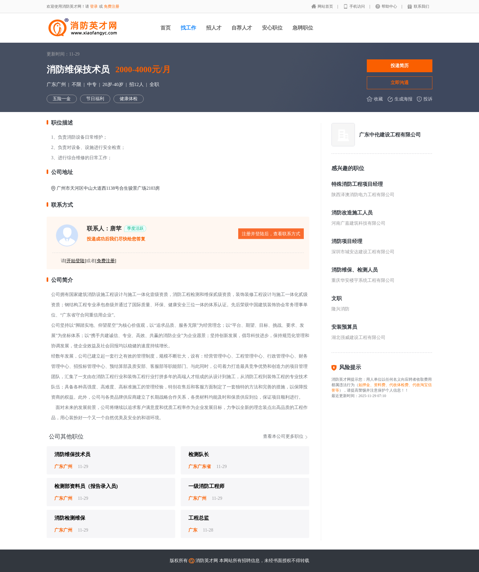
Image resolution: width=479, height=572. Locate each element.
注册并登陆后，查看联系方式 (271, 233)
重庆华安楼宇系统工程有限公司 (362, 280)
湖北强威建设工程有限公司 (358, 337)
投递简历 (400, 65)
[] (75, 260)
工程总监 (198, 518)
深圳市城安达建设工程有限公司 (362, 251)
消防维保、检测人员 (354, 270)
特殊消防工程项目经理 (357, 184)
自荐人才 (241, 27)
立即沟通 (400, 82)
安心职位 (272, 27)
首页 (165, 27)
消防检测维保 (69, 518)
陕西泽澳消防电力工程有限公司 (362, 194)
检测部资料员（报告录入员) (86, 486)
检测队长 (198, 454)
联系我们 (421, 6)
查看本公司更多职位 (283, 436)
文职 (336, 298)
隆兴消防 (340, 309)
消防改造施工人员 (352, 212)
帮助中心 (390, 6)
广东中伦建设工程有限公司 (390, 134)
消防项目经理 (346, 241)
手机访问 (357, 6)
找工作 (188, 27)
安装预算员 (344, 327)
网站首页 (326, 6)
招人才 (213, 27)
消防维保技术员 (72, 454)
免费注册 (111, 6)
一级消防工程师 (206, 486)
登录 (94, 6)
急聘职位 (303, 27)
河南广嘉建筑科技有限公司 (358, 223)
